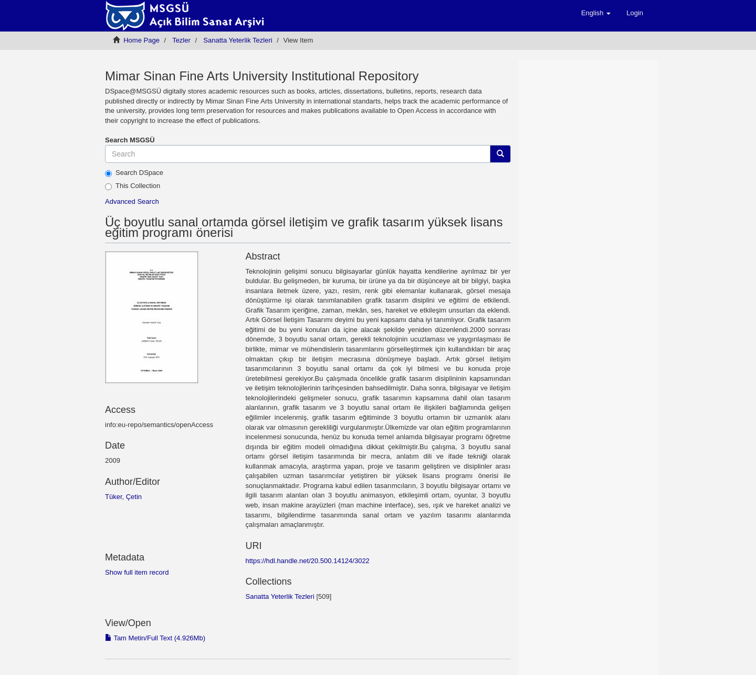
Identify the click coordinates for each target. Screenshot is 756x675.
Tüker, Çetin (123, 497)
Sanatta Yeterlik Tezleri (237, 40)
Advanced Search (132, 201)
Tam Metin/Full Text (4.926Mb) (155, 638)
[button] (595, 13)
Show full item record (137, 572)
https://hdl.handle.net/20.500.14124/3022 (307, 561)
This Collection (132, 186)
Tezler (181, 40)
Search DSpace (134, 173)
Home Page (141, 40)
